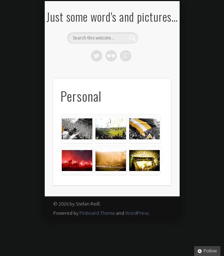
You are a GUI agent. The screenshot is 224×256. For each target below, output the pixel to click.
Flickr (111, 56)
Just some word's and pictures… (112, 16)
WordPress (137, 213)
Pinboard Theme (97, 213)
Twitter (96, 56)
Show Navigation (153, 63)
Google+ (125, 56)
